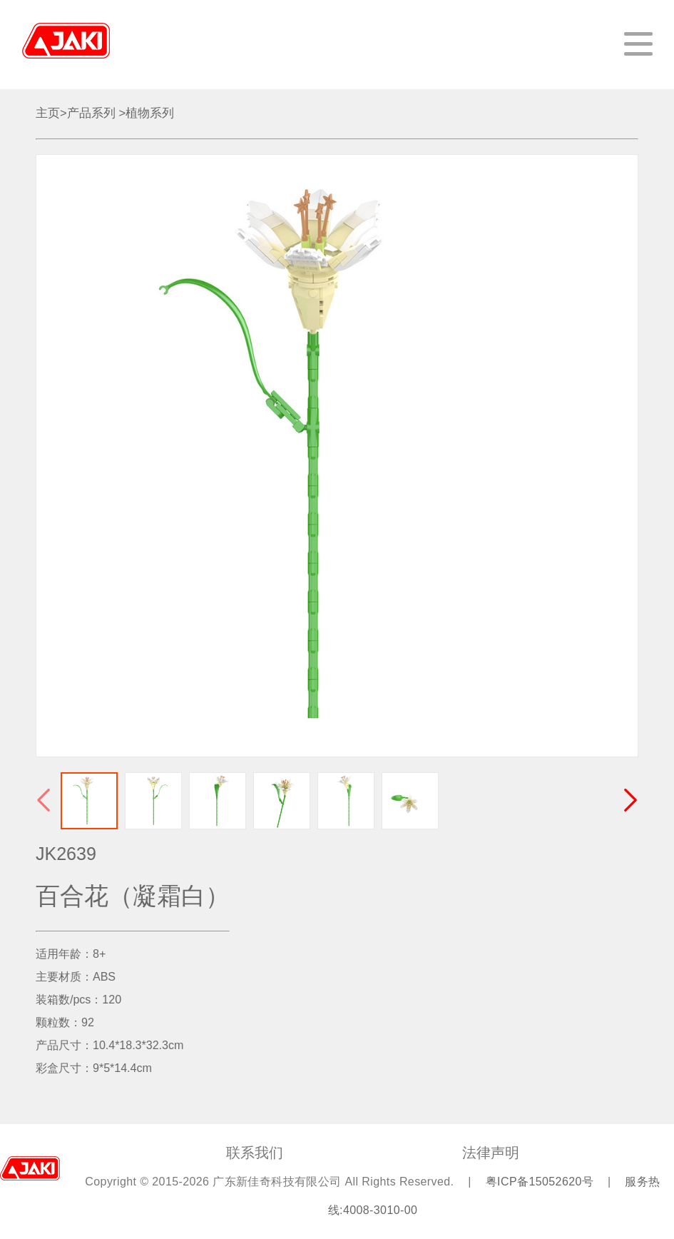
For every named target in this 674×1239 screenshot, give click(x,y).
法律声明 (490, 1152)
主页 (48, 113)
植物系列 (150, 113)
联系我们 (254, 1152)
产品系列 (91, 113)
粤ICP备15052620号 (541, 1181)
